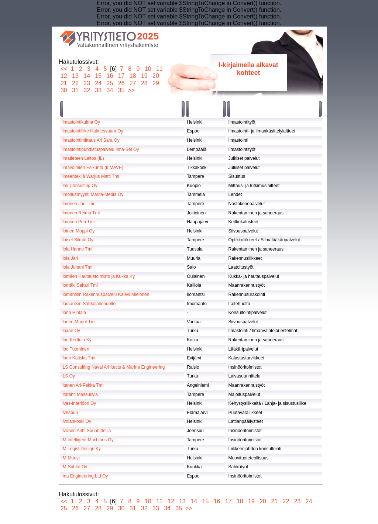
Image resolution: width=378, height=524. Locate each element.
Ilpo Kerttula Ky (76, 339)
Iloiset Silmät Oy (77, 239)
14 (87, 76)
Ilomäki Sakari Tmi (79, 285)
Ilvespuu (69, 412)
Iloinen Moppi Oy (77, 231)
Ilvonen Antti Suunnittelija (86, 430)
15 (98, 76)
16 (110, 76)
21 (64, 83)
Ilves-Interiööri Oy (78, 403)
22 (75, 83)
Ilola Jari (69, 258)
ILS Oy (68, 376)
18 (133, 76)
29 (156, 83)
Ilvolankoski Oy (76, 421)
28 (144, 83)
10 (148, 69)
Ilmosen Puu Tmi (77, 221)
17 (121, 76)
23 (87, 83)
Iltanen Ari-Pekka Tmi (82, 385)
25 (110, 83)
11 (159, 69)
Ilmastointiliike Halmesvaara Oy (92, 131)
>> (131, 90)
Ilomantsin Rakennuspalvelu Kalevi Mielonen (105, 294)
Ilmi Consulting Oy (79, 185)
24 (98, 83)
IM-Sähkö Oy (74, 466)
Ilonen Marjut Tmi (78, 321)
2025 (148, 36)
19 (144, 76)
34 (110, 90)
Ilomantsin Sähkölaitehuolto (88, 303)
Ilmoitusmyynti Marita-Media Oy (92, 194)
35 (121, 90)
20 (156, 76)
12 (64, 76)
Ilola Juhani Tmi (76, 267)
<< (64, 69)
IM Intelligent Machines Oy (87, 439)
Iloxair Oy (70, 330)
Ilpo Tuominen (75, 349)
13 (75, 76)
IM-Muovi (70, 458)
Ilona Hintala (73, 312)
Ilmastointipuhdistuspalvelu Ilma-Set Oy (100, 149)
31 (75, 90)
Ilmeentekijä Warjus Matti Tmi (90, 176)
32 (87, 90)
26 (121, 83)
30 (64, 90)
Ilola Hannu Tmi (76, 249)
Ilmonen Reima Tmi (80, 213)
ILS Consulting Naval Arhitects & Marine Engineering (113, 367)
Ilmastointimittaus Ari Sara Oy (90, 140)
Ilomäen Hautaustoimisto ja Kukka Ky (98, 276)
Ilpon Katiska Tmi (78, 358)
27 (133, 83)
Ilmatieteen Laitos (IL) (82, 158)
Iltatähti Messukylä (79, 394)
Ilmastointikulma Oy (80, 122)
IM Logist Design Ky (81, 448)
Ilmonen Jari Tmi (77, 203)
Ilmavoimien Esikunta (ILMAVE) (92, 167)
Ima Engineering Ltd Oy (84, 476)
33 (98, 90)
